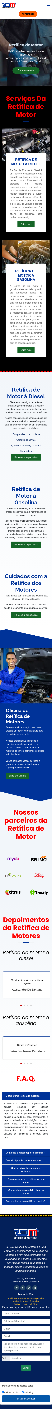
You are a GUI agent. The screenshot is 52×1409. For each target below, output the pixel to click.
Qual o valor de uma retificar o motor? (25, 1201)
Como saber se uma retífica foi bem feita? (26, 1181)
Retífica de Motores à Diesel (26, 1304)
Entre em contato (26, 70)
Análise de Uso (10, 1392)
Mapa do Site (26, 1294)
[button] (21, 1005)
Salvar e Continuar (26, 1398)
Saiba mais (26, 224)
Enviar (26, 1368)
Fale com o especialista (26, 457)
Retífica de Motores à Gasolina (26, 1301)
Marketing (27, 1392)
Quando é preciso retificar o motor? (24, 1160)
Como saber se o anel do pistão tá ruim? (26, 1192)
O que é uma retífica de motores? (23, 1096)
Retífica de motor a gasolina (26, 275)
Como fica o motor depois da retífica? (25, 1152)
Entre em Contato (17, 776)
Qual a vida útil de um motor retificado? (26, 1170)
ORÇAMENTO (28, 14)
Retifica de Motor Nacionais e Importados (26, 1298)
